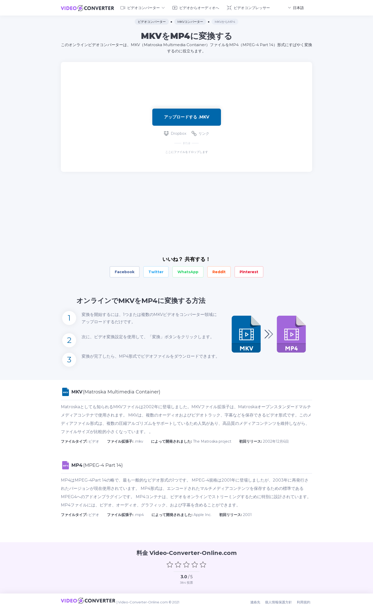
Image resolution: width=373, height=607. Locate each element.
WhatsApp (187, 271)
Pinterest (249, 271)
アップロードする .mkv (186, 116)
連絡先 (259, 600)
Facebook (124, 271)
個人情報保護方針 (281, 600)
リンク (200, 132)
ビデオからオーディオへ (196, 7)
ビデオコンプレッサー (248, 7)
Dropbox (175, 132)
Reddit (219, 271)
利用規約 (305, 600)
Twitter (155, 271)
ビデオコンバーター (142, 7)
